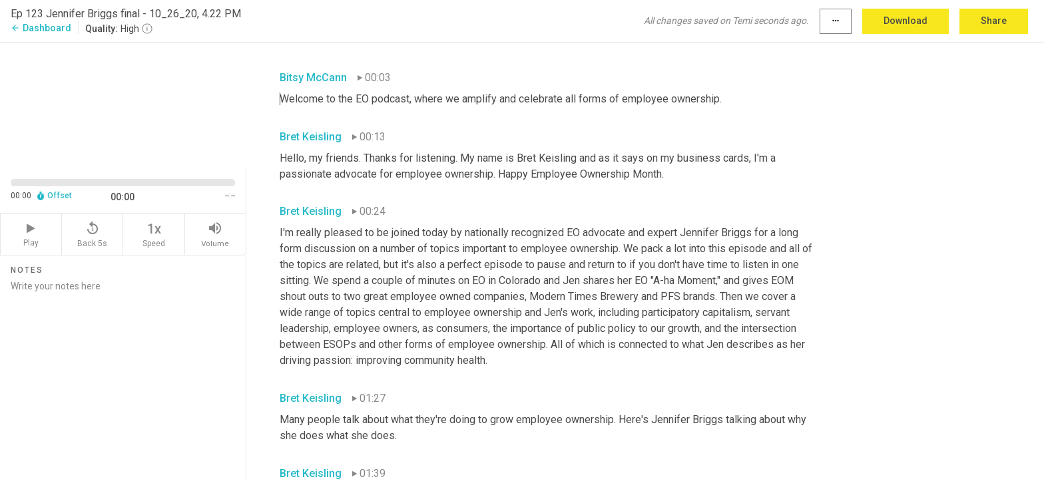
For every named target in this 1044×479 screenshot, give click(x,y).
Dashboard (41, 28)
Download (905, 20)
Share (994, 20)
